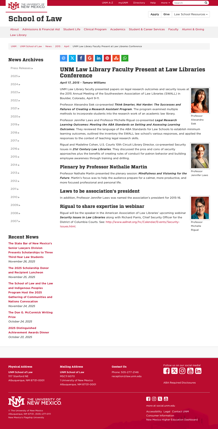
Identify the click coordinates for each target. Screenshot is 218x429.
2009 (14, 205)
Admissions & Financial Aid (41, 29)
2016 (14, 148)
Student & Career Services (147, 29)
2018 (14, 132)
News (48, 46)
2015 (57, 46)
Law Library (18, 35)
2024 (14, 84)
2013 (14, 172)
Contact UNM (180, 411)
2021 (14, 108)
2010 (14, 197)
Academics (117, 29)
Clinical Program (95, 29)
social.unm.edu (165, 405)
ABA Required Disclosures (179, 382)
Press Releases (21, 68)
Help (153, 2)
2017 (14, 140)
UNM (13, 46)
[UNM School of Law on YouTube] (191, 372)
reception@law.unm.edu (127, 376)
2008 (14, 213)
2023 (14, 92)
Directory (139, 2)
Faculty (173, 29)
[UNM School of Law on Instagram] (183, 372)
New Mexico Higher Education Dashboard (172, 419)
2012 (14, 181)
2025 (14, 76)
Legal (167, 411)
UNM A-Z (107, 2)
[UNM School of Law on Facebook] (167, 372)
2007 (14, 221)
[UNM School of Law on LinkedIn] (199, 372)
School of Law (35, 19)
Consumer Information (160, 415)
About (14, 29)
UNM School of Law (31, 46)
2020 (14, 116)
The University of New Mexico (26, 6)
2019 (14, 124)
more (165, 2)
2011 (13, 189)
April (66, 46)
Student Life (71, 29)
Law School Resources (191, 14)
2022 (14, 100)
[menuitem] (14, 29)
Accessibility (154, 411)
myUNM (123, 2)
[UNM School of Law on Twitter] (175, 372)
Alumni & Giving (193, 29)
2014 (14, 164)
